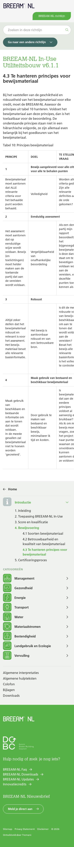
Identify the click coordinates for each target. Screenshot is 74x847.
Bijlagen (9, 690)
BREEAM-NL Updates (18, 779)
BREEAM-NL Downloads (20, 774)
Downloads (11, 696)
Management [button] (18, 578)
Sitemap (7, 829)
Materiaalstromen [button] (22, 627)
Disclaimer (43, 829)
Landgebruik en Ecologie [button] (27, 646)
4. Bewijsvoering (27, 528)
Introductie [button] (23, 502)
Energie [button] (14, 598)
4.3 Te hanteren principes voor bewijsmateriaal (45, 552)
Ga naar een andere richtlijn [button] (27, 42)
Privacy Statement (25, 829)
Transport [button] (16, 607)
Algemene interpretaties (21, 673)
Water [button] (13, 617)
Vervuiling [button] (16, 656)
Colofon (9, 684)
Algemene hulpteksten (20, 678)
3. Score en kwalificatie (31, 522)
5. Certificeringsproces (31, 560)
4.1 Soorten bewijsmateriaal (43, 533)
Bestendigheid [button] (19, 636)
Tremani (26, 834)
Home (12, 489)
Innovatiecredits (14, 784)
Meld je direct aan (20, 809)
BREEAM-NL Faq (15, 769)
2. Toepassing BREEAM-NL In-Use (39, 516)
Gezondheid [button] (18, 588)
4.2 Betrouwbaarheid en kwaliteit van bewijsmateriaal (44, 541)
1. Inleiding (23, 511)
